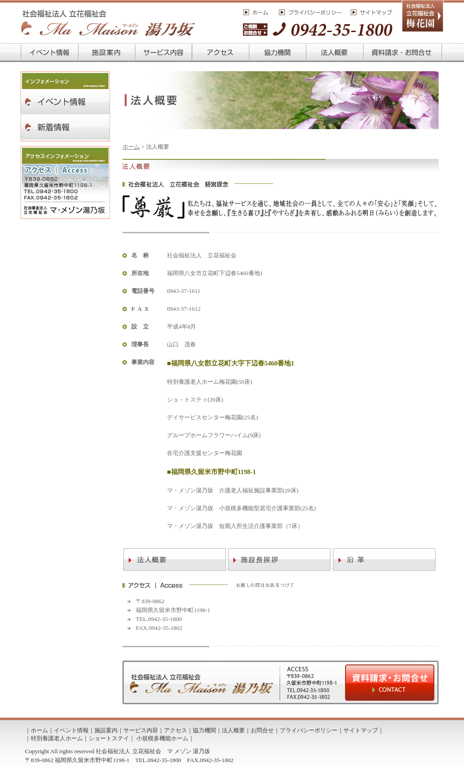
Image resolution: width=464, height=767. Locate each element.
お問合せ (262, 730)
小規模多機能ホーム (162, 738)
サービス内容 (140, 730)
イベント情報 (71, 730)
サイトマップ (360, 730)
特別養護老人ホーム (57, 738)
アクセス (175, 730)
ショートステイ (109, 738)
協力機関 (204, 730)
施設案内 (106, 730)
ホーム (131, 146)
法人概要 (233, 730)
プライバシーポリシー (309, 730)
